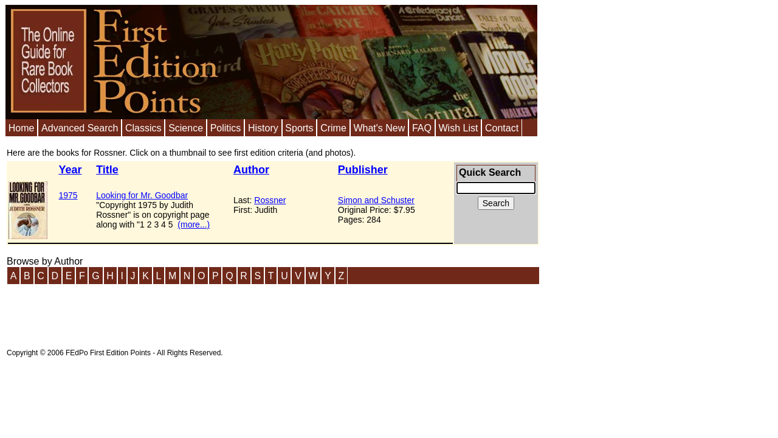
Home (22, 128)
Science (185, 128)
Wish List (458, 128)
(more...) (193, 224)
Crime (333, 128)
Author (251, 170)
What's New (379, 128)
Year (69, 170)
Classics (143, 128)
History (263, 128)
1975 (67, 195)
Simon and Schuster (376, 200)
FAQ (422, 128)
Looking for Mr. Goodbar (142, 195)
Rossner (270, 200)
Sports (299, 128)
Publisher (363, 170)
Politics (225, 128)
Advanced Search (79, 128)
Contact (501, 128)
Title (107, 170)
